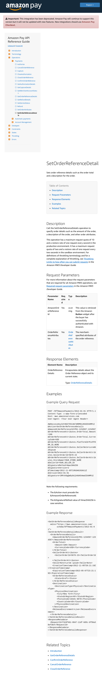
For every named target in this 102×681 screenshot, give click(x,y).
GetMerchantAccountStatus (27, 92)
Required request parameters (60, 286)
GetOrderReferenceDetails (27, 96)
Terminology (16, 54)
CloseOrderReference (25, 77)
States (13, 132)
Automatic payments (22, 119)
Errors (13, 139)
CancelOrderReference (26, 68)
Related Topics (58, 208)
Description (57, 190)
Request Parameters (61, 194)
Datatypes (15, 126)
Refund (20, 106)
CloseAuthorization (24, 74)
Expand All (19, 46)
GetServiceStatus (24, 103)
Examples (56, 203)
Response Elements (61, 199)
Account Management (22, 122)
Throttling (15, 136)
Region (90, 5)
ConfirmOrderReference (26, 81)
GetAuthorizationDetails (26, 84)
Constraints (15, 129)
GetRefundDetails (24, 100)
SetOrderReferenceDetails (27, 114)
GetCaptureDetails (24, 87)
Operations (15, 57)
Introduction (16, 51)
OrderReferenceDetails (81, 382)
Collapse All (11, 46)
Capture (20, 71)
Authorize (21, 64)
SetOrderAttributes (24, 110)
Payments (18, 61)
